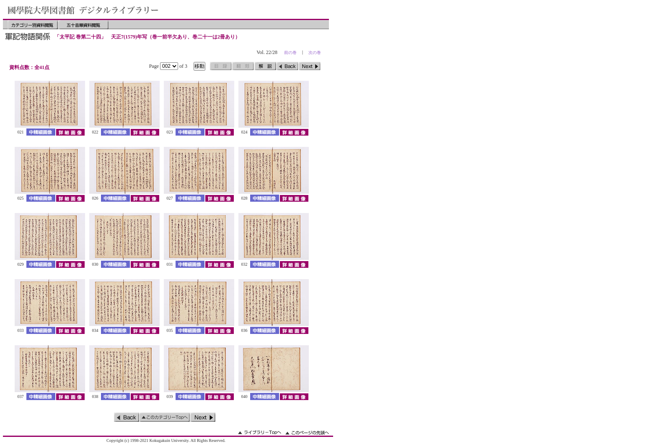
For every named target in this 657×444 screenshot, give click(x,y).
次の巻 (314, 52)
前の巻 (290, 52)
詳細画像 (70, 132)
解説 (265, 66)
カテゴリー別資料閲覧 (33, 24)
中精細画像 (40, 132)
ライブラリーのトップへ (259, 432)
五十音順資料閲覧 (83, 24)
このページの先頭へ (307, 432)
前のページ (287, 66)
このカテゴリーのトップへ (165, 417)
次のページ (310, 66)
